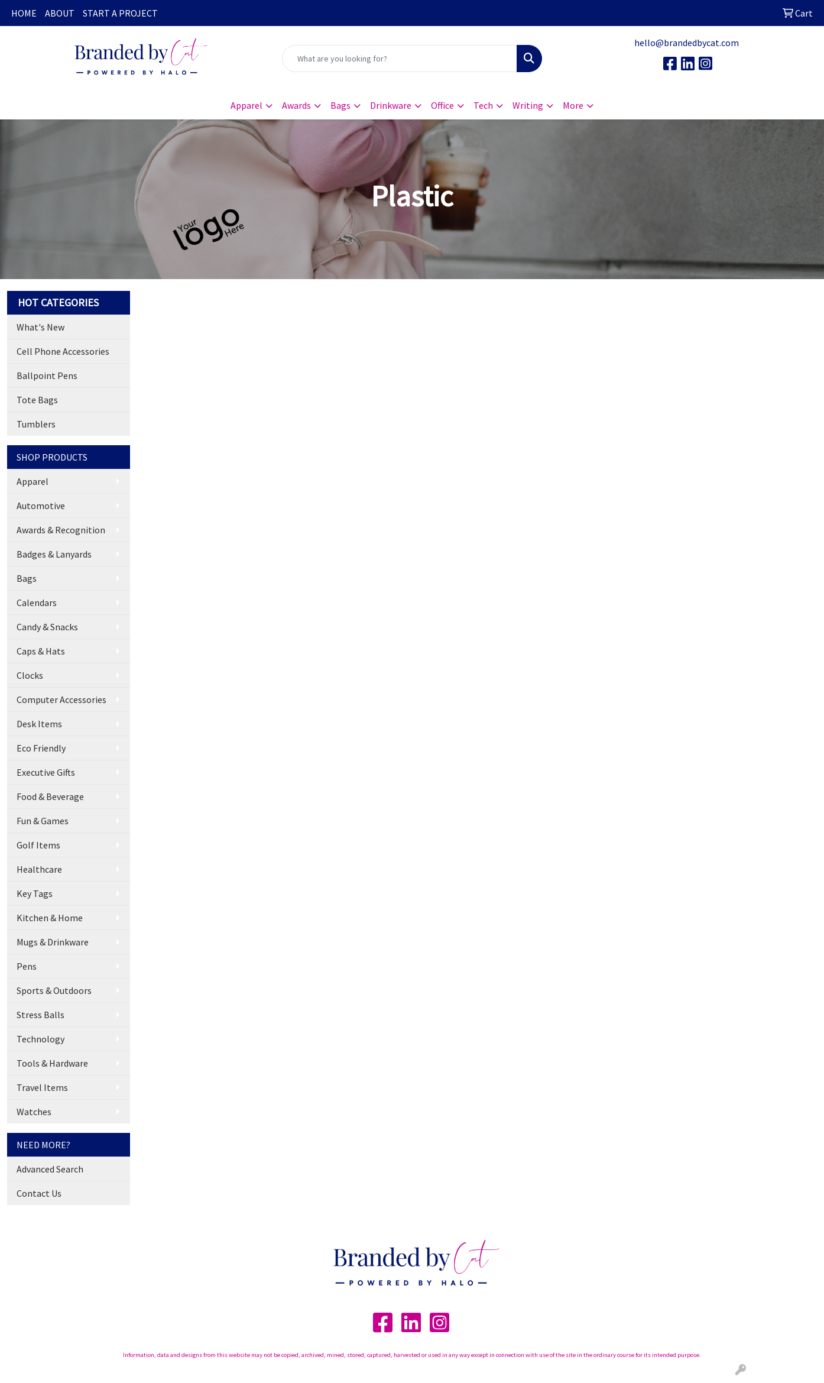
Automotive (41, 505)
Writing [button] (527, 105)
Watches (34, 1112)
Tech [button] (483, 105)
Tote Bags (37, 400)
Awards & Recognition (61, 530)
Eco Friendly (41, 748)
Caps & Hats (41, 651)
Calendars (37, 602)
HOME (24, 13)
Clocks (30, 675)
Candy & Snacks (47, 627)
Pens (27, 966)
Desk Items (39, 724)
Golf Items (38, 845)
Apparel (32, 481)
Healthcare (39, 869)
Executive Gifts (46, 772)
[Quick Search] (400, 58)
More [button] (573, 105)
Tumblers (36, 424)
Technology (40, 1039)
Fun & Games (43, 821)
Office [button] (442, 105)
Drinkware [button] (390, 105)
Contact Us (39, 1193)
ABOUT (59, 13)
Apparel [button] (246, 105)
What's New (40, 327)
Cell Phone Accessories (63, 351)
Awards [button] (296, 105)
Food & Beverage (50, 796)
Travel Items (42, 1087)
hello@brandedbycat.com (686, 42)
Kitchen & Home (50, 918)
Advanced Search (50, 1169)
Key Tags (35, 893)
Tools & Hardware (52, 1063)
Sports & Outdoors (54, 990)
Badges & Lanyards (54, 554)
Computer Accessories (61, 699)
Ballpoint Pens (47, 375)
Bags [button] (340, 105)
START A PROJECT (120, 13)
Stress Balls (40, 1015)
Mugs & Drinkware (53, 942)
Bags (27, 578)
